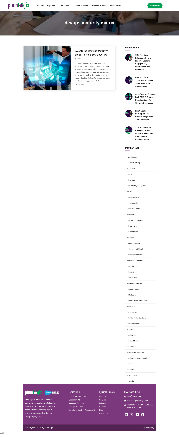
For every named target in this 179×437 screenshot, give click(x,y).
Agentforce (132, 157)
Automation (132, 168)
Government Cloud (135, 249)
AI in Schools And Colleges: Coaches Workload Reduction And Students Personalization (144, 133)
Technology (132, 375)
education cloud (134, 243)
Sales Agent (133, 335)
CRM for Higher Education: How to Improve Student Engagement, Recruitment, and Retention (143, 62)
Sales (130, 329)
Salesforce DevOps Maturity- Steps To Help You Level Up (92, 53)
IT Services (132, 278)
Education (132, 237)
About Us (103, 396)
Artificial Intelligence (135, 163)
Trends (131, 381)
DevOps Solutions (76, 407)
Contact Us (103, 413)
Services (102, 400)
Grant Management (135, 260)
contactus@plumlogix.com (137, 401)
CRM (130, 191)
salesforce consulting (136, 352)
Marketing (132, 295)
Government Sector (135, 255)
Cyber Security (134, 209)
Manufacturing (133, 289)
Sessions (131, 364)
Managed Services (76, 403)
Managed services (135, 283)
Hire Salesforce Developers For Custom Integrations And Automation (144, 115)
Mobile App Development (137, 301)
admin (78, 59)
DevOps (131, 214)
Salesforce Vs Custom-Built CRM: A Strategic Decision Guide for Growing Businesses (145, 98)
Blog (101, 410)
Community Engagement (137, 186)
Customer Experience (136, 197)
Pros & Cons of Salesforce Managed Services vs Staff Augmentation (144, 82)
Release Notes (134, 324)
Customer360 (133, 203)
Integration (132, 272)
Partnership (132, 312)
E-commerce (133, 232)
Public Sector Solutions (137, 318)
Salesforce (132, 347)
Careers (102, 407)
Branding (131, 180)
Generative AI (74, 400)
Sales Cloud (133, 341)
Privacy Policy (148, 428)
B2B (130, 174)
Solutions (131, 370)
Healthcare (132, 266)
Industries (103, 403)
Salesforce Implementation (138, 358)
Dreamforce (132, 226)
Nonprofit (131, 306)
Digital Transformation (136, 220)
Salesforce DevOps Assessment (82, 410)
